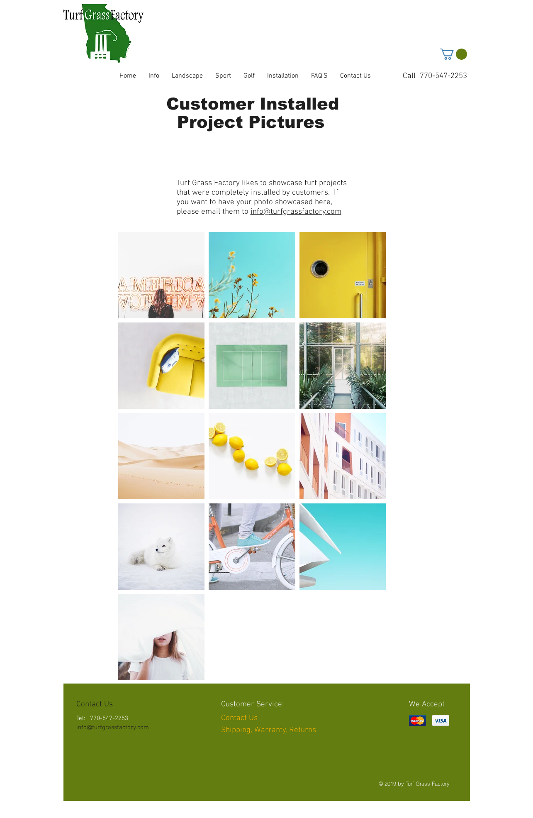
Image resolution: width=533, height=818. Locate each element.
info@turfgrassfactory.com (296, 212)
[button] (453, 54)
